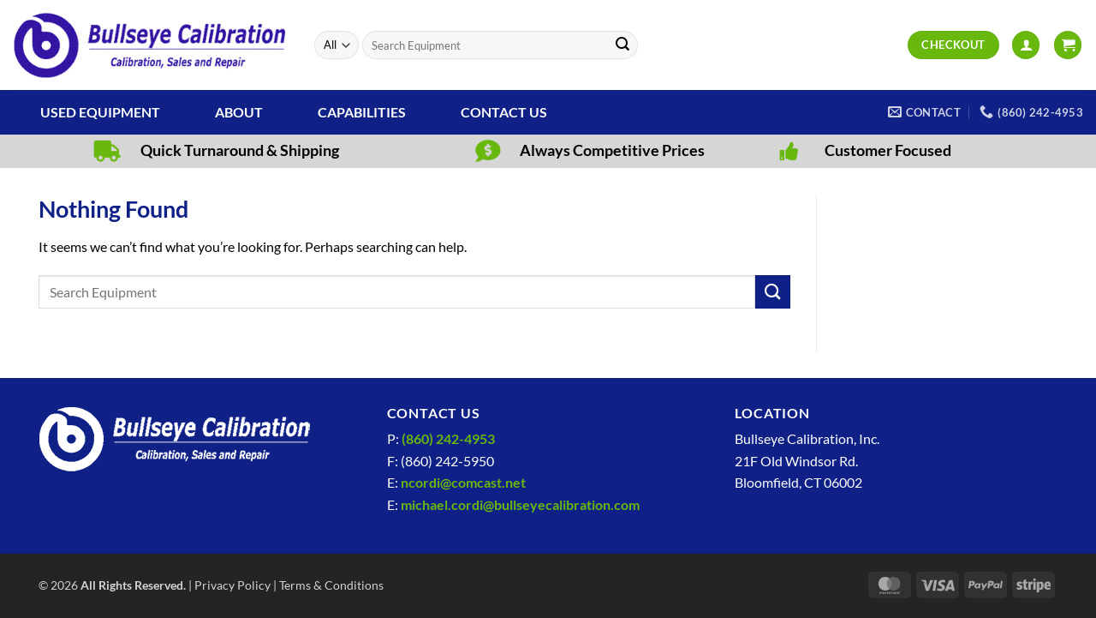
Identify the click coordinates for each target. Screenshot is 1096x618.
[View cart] (1067, 45)
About (239, 112)
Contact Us (504, 112)
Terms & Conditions (331, 585)
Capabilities (362, 112)
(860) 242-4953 (448, 438)
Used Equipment (100, 112)
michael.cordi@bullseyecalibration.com (520, 504)
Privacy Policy (232, 585)
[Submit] (622, 45)
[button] (1025, 45)
